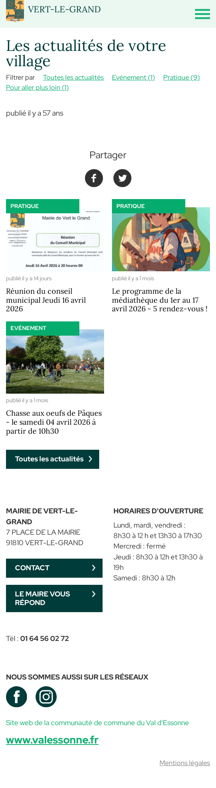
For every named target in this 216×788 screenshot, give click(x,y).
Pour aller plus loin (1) (37, 87)
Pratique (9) (181, 77)
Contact (32, 567)
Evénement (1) (133, 77)
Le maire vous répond (42, 598)
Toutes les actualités (73, 77)
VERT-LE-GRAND (64, 9)
